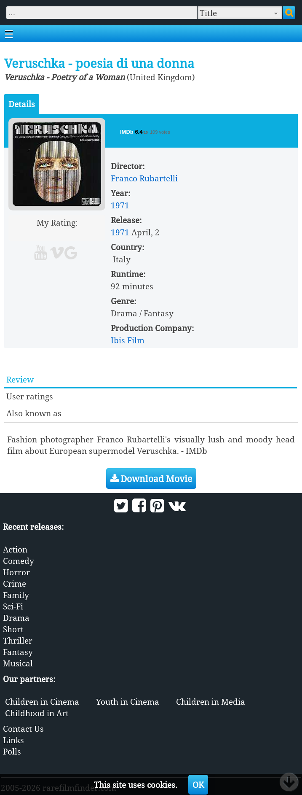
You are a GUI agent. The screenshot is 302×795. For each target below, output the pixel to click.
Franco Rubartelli (144, 178)
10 (89, 233)
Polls (12, 751)
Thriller (17, 640)
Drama (16, 617)
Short (13, 629)
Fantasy (18, 652)
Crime (14, 583)
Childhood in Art (37, 713)
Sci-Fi (13, 606)
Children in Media (210, 701)
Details (21, 104)
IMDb (127, 132)
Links (13, 740)
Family (16, 595)
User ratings (29, 396)
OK (198, 784)
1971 (120, 205)
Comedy (18, 560)
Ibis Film (127, 340)
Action (15, 549)
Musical (18, 663)
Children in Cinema (42, 701)
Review (20, 379)
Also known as (33, 413)
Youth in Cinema (127, 701)
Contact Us (23, 728)
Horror (16, 572)
